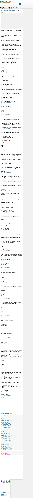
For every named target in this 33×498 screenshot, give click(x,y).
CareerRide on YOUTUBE (6, 465)
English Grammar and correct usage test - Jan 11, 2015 (6, 434)
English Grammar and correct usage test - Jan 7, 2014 (6, 425)
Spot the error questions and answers (27, 33)
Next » (21, 12)
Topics (1, 10)
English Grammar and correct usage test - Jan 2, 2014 (6, 445)
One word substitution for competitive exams (28, 24)
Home (4, 493)
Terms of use (16, 493)
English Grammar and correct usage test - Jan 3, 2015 (6, 431)
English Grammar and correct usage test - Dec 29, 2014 (6, 451)
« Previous (3, 12)
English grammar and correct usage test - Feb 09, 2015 (7, 420)
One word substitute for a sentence (6, 440)
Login (20, 6)
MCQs (24, 9)
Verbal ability (5, 10)
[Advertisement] (11, 21)
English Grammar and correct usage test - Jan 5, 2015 (6, 442)
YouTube (23, 493)
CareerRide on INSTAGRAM (6, 466)
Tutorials (28, 9)
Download (31, 9)
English (26, 9)
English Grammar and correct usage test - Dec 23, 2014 (6, 457)
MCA (6, 6)
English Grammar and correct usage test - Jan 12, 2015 (6, 422)
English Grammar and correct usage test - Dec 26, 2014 (6, 428)
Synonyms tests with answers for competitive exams (27, 27)
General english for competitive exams (27, 21)
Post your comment (5, 414)
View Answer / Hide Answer (6, 50)
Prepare (14, 1)
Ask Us (20, 493)
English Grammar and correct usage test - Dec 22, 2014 (6, 460)
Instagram (27, 493)
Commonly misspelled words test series (27, 31)
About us (7, 493)
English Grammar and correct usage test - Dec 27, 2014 (6, 454)
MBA (9, 6)
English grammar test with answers (13, 10)
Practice (19, 1)
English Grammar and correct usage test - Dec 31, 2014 (6, 448)
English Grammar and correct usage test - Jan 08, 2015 (6, 437)
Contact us (11, 493)
